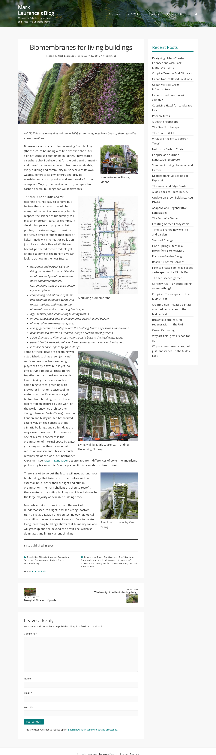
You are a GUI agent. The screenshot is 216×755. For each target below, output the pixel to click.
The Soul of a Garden (165, 218)
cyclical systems (107, 560)
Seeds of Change (162, 240)
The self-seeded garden (167, 278)
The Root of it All (163, 133)
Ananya (134, 748)
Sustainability (31, 563)
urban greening (120, 563)
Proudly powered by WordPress (97, 748)
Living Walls (57, 560)
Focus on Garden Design (167, 256)
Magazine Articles (176, 13)
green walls (87, 563)
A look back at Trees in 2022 (170, 192)
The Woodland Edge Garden (170, 186)
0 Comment (109, 56)
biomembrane (89, 560)
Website (28, 701)
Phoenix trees (161, 116)
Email (28, 687)
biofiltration (126, 557)
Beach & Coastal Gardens (168, 262)
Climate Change (47, 557)
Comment (30, 628)
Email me (154, 13)
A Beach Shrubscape (165, 121)
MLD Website (135, 13)
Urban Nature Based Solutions (172, 79)
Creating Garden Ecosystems (170, 224)
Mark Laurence (66, 56)
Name (28, 672)
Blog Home (115, 13)
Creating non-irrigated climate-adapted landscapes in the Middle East (172, 309)
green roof (124, 560)
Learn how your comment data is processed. (93, 724)
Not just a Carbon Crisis (167, 149)
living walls (102, 563)
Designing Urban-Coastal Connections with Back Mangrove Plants (168, 62)
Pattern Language (55, 460)
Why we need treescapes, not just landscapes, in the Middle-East (172, 350)
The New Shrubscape (166, 127)
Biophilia (32, 557)
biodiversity (111, 557)
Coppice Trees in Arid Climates (172, 73)
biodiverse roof (93, 557)
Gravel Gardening (163, 330)
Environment (42, 560)
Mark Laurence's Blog (36, 10)
